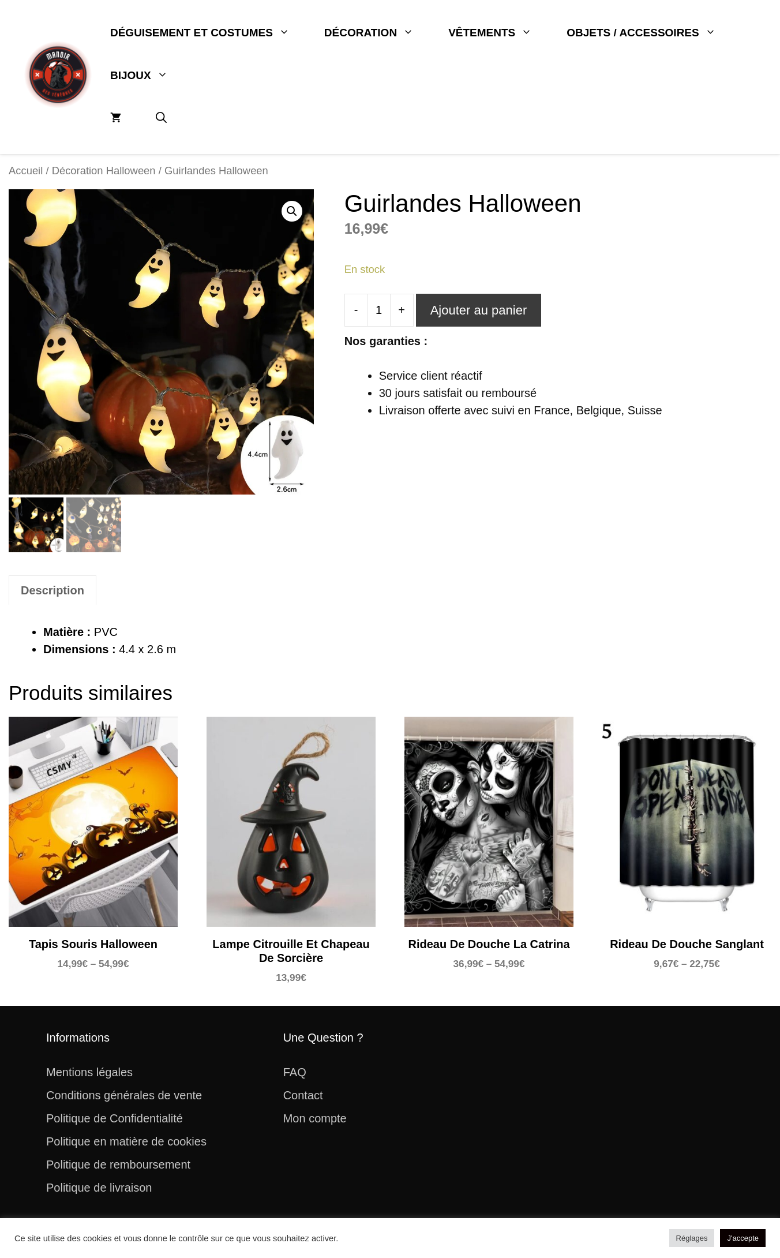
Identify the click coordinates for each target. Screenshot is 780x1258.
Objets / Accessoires (650, 33)
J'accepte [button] (743, 1238)
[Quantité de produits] (379, 310)
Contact (303, 1095)
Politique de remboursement (118, 1164)
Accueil (26, 170)
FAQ (294, 1072)
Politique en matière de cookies (126, 1141)
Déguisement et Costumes (208, 33)
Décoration (377, 33)
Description (52, 590)
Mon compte (315, 1118)
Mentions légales (89, 1072)
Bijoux (147, 75)
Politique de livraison (99, 1187)
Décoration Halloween (104, 170)
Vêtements (498, 33)
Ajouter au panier (478, 310)
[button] (161, 118)
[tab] (52, 590)
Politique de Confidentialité (114, 1118)
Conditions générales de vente (124, 1095)
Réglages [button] (692, 1238)
